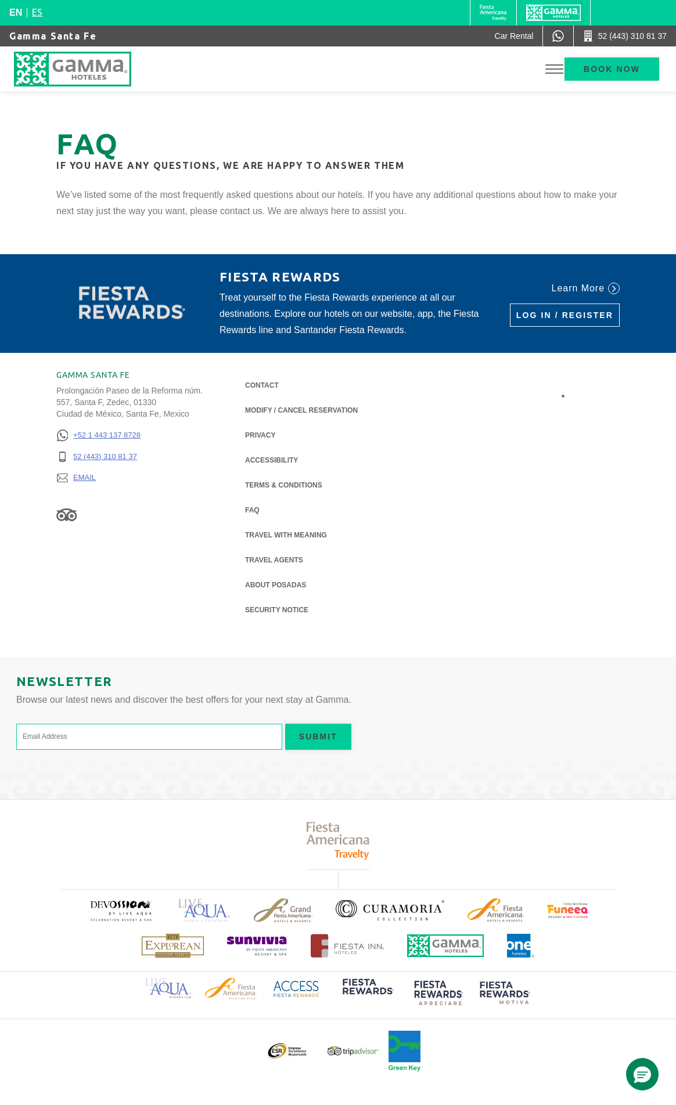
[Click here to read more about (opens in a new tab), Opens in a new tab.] (121, 910)
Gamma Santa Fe (52, 36)
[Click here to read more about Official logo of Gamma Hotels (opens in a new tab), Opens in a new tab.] (445, 945)
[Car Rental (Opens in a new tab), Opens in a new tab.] (514, 36)
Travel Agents (274, 560)
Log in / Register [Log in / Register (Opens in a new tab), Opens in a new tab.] (564, 315)
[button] (642, 1074)
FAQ (252, 510)
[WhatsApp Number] (558, 36)
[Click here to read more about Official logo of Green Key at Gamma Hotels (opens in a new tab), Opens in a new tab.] (404, 1051)
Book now (612, 69)
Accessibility (271, 460)
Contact (262, 385)
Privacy (260, 434)
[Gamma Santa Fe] (84, 69)
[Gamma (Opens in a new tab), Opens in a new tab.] (493, 13)
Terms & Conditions (283, 485)
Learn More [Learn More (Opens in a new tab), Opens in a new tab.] (586, 288)
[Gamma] (553, 13)
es (37, 12)
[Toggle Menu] (554, 69)
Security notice (276, 610)
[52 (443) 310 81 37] (98, 457)
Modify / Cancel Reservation (301, 410)
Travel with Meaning (286, 535)
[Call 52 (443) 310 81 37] (625, 36)
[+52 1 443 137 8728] (98, 435)
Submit (318, 736)
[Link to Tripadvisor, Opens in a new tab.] (66, 514)
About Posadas (275, 584)
